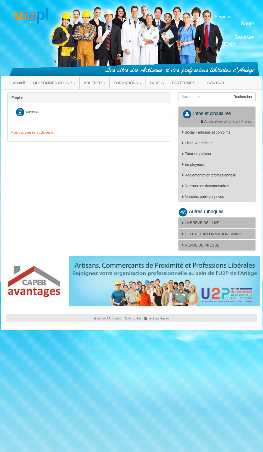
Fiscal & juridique (197, 143)
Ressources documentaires (205, 186)
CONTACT (216, 83)
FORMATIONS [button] (128, 83)
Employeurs (193, 164)
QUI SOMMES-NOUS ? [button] (54, 83)
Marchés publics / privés (203, 196)
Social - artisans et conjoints (206, 132)
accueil (100, 318)
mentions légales (156, 318)
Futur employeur (196, 154)
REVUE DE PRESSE (200, 245)
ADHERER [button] (94, 83)
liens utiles (133, 318)
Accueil (19, 83)
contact (115, 318)
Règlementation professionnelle (209, 175)
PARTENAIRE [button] (185, 83)
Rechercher (242, 97)
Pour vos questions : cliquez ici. (33, 132)
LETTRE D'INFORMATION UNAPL (212, 234)
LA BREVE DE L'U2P (201, 223)
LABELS (157, 83)
